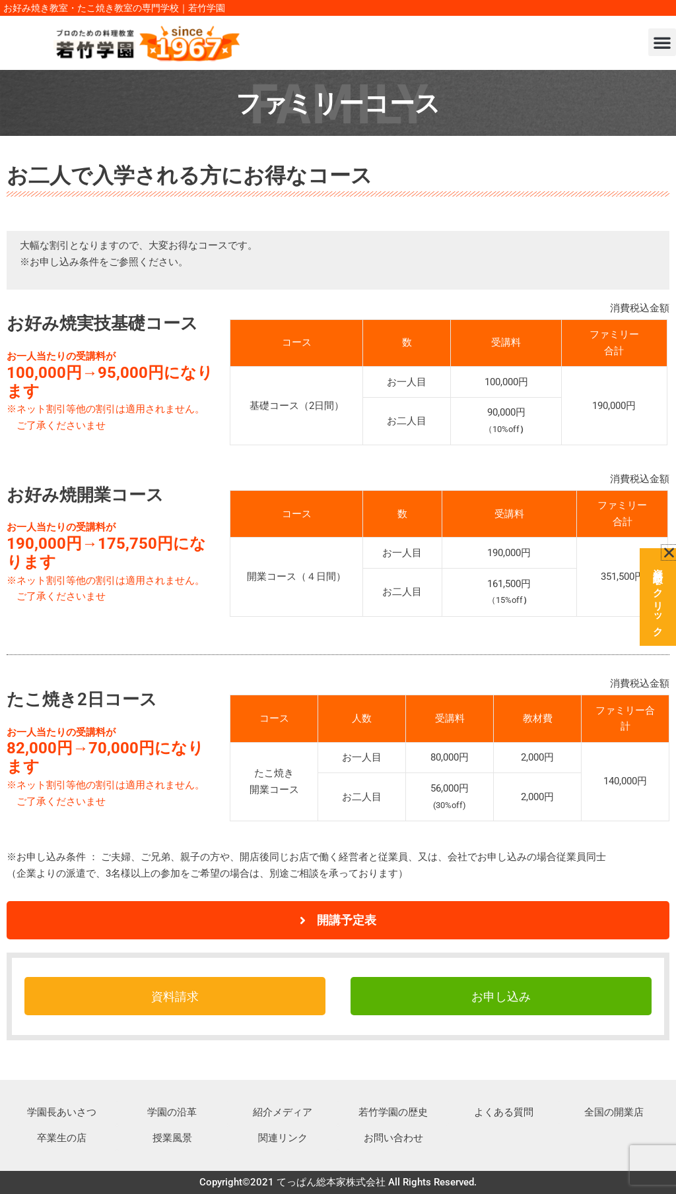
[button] (662, 42)
